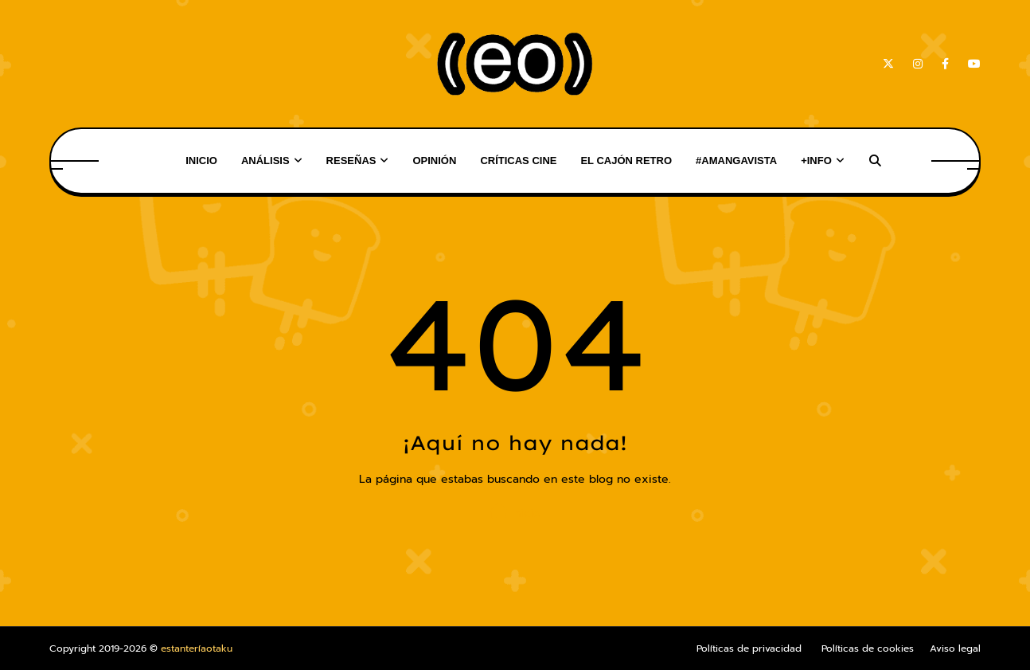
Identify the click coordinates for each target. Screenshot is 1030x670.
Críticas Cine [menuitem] (518, 161)
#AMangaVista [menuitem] (736, 161)
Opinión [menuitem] (434, 161)
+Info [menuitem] (816, 161)
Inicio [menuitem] (201, 161)
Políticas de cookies (867, 648)
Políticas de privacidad (749, 648)
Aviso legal (955, 648)
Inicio (515, 512)
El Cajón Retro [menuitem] (626, 161)
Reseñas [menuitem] (351, 161)
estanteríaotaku (196, 648)
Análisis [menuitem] (265, 161)
